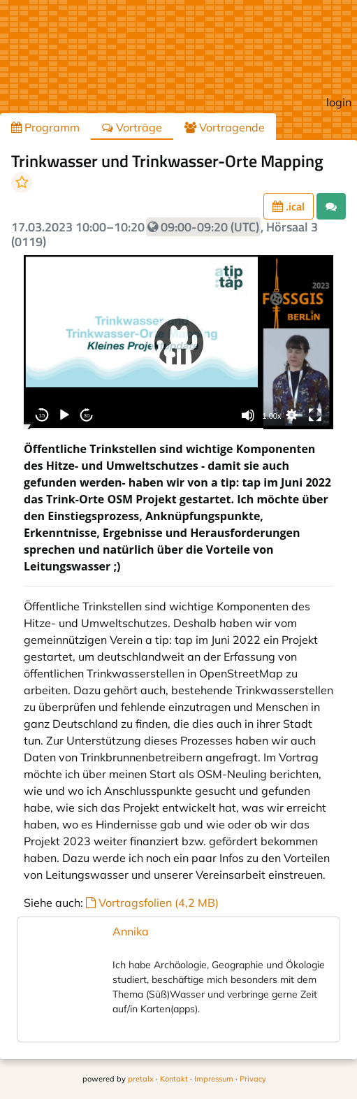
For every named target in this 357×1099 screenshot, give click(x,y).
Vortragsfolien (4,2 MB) (152, 903)
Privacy (253, 1079)
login (338, 102)
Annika (130, 931)
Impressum (213, 1079)
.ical (288, 206)
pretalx (141, 1079)
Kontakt (174, 1079)
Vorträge (132, 127)
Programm (45, 127)
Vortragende (224, 127)
